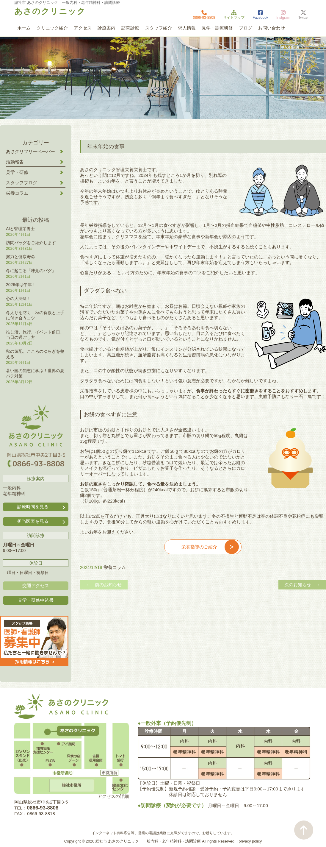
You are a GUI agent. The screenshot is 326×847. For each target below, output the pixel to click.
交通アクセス (35, 585)
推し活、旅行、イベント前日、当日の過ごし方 (35, 335)
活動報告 (15, 161)
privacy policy (250, 841)
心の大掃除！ (18, 298)
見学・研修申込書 (36, 600)
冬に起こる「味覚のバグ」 (31, 270)
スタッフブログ (21, 182)
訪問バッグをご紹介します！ (33, 242)
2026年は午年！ (21, 284)
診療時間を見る (41, 507)
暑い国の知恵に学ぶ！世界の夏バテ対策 (35, 373)
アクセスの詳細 (113, 796)
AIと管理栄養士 (20, 228)
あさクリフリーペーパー (30, 151)
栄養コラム (115, 567)
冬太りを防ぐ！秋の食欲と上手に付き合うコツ (35, 315)
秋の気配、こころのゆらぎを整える (35, 354)
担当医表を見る (41, 521)
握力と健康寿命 (20, 256)
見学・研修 (17, 172)
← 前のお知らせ (104, 584)
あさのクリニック (50, 11)
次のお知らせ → (302, 584)
